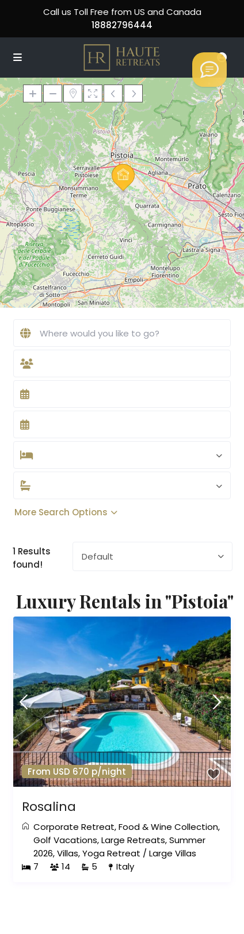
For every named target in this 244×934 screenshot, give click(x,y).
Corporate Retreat (74, 827)
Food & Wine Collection (168, 827)
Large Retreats (133, 840)
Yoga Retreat (111, 853)
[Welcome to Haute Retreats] (209, 69)
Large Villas (172, 853)
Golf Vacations (65, 840)
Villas (67, 853)
